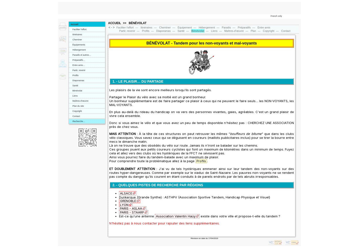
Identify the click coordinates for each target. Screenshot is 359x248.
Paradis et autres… (81, 55)
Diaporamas (77, 80)
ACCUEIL (114, 23)
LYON (124, 205)
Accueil (74, 24)
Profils (75, 75)
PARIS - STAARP (132, 212)
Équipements (78, 45)
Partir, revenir (78, 70)
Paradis (226, 27)
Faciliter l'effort (79, 29)
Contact (75, 116)
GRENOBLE (128, 201)
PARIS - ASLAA (131, 208)
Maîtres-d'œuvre (79, 101)
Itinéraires (76, 34)
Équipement (185, 27)
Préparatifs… (78, 60)
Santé (74, 85)
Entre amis (263, 27)
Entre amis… (78, 65)
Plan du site (77, 106)
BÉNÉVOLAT (137, 23)
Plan (253, 30)
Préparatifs (244, 27)
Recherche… (78, 121)
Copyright (76, 111)
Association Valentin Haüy (176, 216)
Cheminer (76, 39)
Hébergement (78, 50)
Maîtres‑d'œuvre (234, 30)
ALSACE (126, 193)
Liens (74, 96)
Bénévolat (76, 90)
